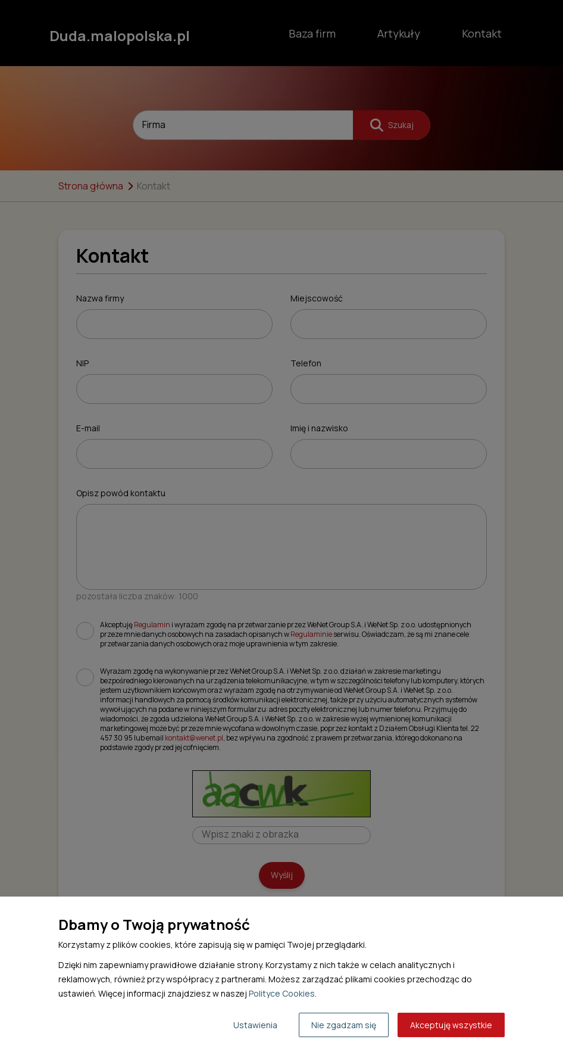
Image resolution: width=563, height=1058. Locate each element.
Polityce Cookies (282, 993)
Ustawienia (255, 1025)
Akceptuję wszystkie (451, 1025)
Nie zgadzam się (343, 1025)
